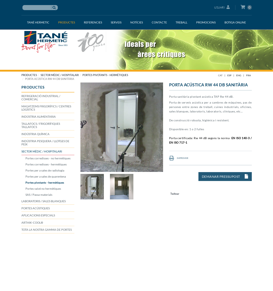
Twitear (174, 193)
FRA (248, 75)
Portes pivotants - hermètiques (105, 75)
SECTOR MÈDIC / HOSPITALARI (60, 75)
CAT (220, 75)
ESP (229, 75)
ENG (238, 75)
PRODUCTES (29, 75)
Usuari (222, 7)
